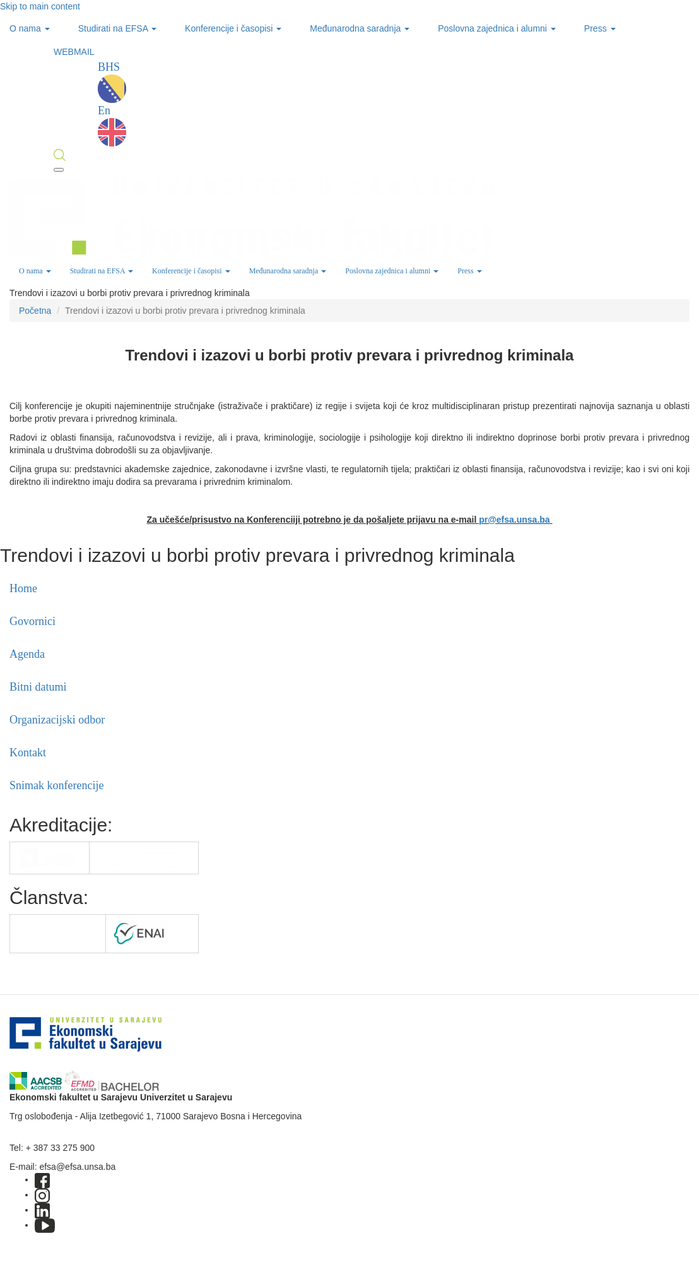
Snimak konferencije (56, 785)
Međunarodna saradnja (359, 28)
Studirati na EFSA (117, 28)
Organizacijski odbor (57, 719)
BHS (112, 82)
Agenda (27, 654)
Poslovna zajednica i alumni (497, 28)
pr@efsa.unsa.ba (514, 520)
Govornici (32, 621)
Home (23, 588)
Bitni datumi (38, 687)
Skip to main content (40, 6)
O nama (29, 28)
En (112, 125)
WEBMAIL (74, 52)
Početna (35, 311)
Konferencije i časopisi (233, 28)
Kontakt (27, 752)
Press (600, 28)
